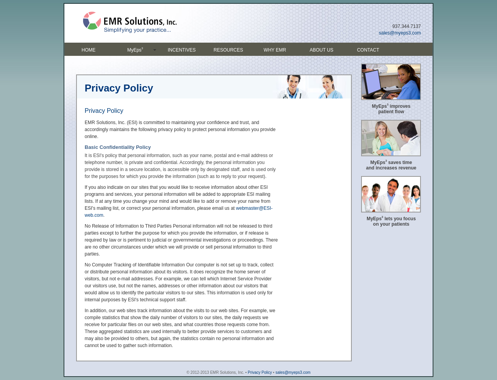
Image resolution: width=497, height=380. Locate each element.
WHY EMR (275, 50)
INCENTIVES (182, 50)
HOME (89, 50)
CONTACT (368, 50)
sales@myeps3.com (400, 33)
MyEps (135, 50)
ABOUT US (321, 50)
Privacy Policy (260, 372)
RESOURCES (228, 50)
